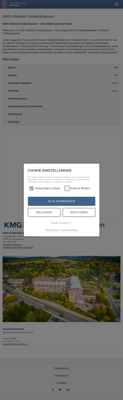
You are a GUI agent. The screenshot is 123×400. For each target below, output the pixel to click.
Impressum (52, 230)
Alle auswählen (61, 201)
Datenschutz (70, 230)
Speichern (79, 212)
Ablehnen (44, 212)
